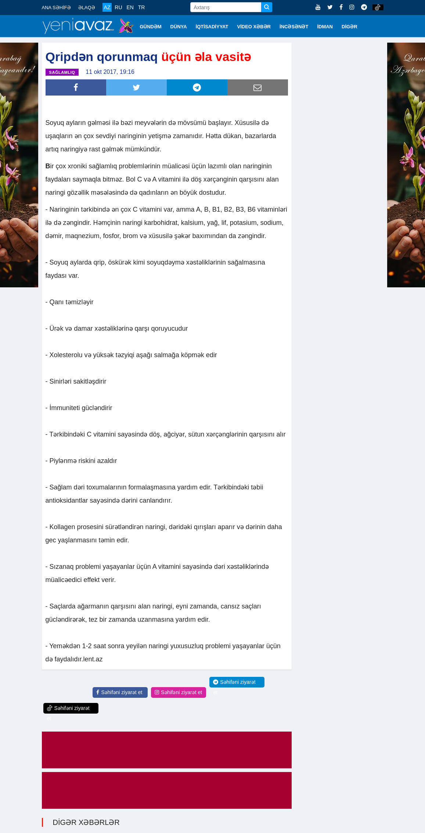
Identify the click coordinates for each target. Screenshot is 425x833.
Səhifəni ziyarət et (119, 691)
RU (118, 7)
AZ (107, 7)
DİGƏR (349, 26)
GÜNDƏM (151, 26)
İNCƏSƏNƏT (294, 26)
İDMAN (325, 26)
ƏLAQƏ (86, 7)
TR (141, 7)
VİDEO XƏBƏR (254, 26)
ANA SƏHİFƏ (56, 7)
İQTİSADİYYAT (212, 26)
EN (129, 7)
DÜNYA (178, 26)
